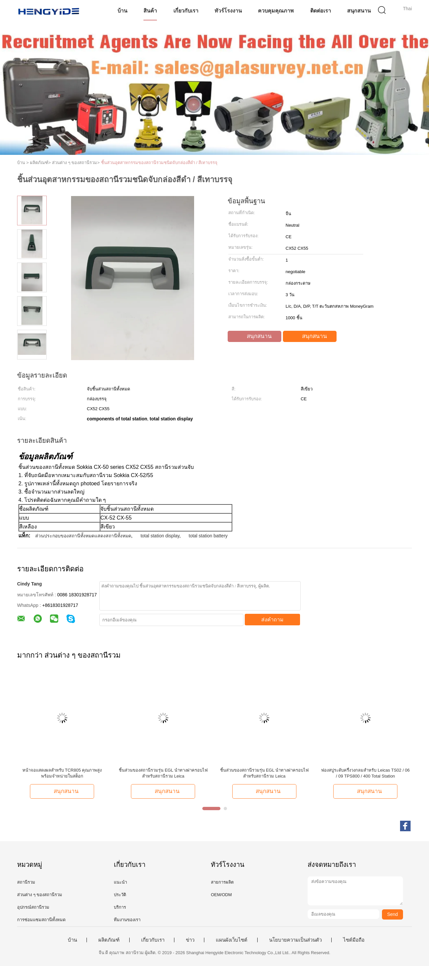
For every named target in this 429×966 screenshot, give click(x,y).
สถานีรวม (26, 882)
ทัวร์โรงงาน (228, 11)
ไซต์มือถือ (354, 940)
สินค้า (150, 11)
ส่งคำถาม (272, 619)
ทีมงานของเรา (127, 919)
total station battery (208, 535)
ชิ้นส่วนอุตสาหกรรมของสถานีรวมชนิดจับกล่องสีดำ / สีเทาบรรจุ (159, 162)
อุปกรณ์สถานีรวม (33, 907)
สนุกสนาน (359, 11)
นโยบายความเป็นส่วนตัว (295, 940)
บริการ (120, 907)
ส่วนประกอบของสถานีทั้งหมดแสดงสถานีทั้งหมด (83, 535)
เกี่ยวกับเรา (185, 11)
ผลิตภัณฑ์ (108, 940)
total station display (159, 535)
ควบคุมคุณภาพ (276, 11)
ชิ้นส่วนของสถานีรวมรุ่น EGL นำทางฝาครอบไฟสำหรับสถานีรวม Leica (163, 773)
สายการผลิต (222, 882)
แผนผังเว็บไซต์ (231, 940)
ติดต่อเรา (320, 11)
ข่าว (190, 940)
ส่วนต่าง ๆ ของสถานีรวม (39, 894)
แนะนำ (120, 882)
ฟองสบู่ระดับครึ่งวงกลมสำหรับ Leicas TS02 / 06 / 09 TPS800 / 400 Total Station (365, 773)
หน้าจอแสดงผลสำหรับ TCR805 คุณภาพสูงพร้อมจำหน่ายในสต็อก (62, 773)
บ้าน (122, 11)
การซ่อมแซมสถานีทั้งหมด (41, 919)
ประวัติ (120, 894)
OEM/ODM (221, 894)
